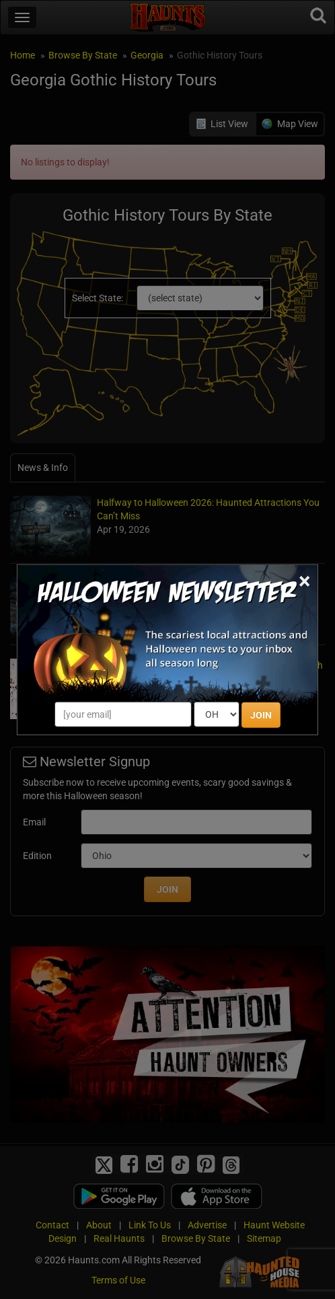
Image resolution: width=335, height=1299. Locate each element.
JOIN (261, 715)
